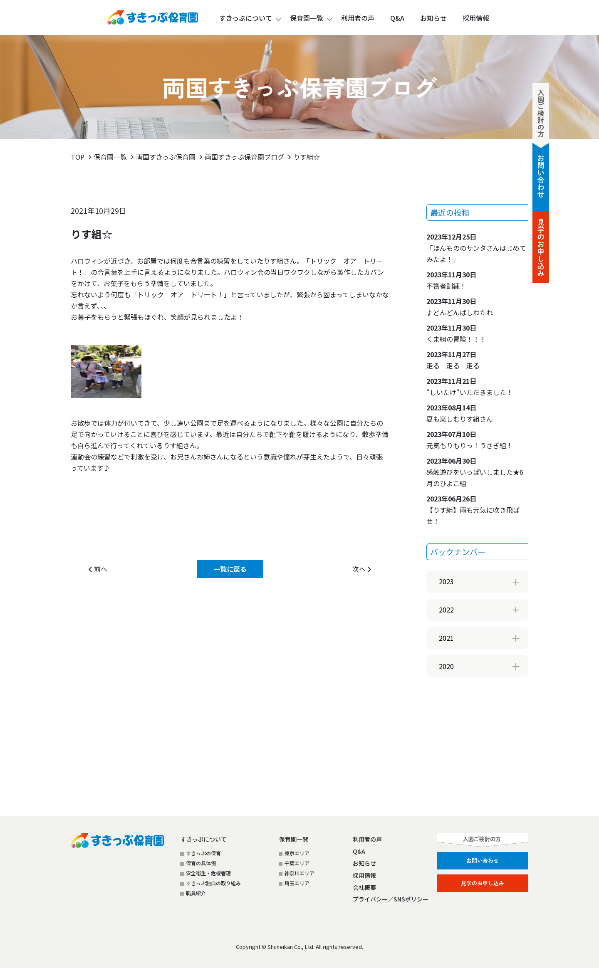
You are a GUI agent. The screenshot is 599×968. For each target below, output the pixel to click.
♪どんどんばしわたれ (459, 306)
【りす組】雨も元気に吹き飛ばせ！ (473, 510)
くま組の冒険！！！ (456, 333)
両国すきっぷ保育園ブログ (244, 157)
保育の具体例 (201, 863)
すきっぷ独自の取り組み (213, 883)
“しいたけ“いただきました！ (469, 386)
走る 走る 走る (453, 359)
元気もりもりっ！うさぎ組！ (469, 439)
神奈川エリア (299, 873)
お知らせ (364, 863)
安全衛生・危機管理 (208, 873)
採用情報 (364, 875)
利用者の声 (367, 839)
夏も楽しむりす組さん (459, 413)
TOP (77, 157)
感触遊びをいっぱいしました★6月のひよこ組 (474, 472)
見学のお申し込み (482, 883)
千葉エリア (297, 863)
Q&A (359, 851)
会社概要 (364, 887)
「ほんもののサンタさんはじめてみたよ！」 (476, 248)
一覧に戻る (230, 569)
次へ (361, 569)
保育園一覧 (306, 18)
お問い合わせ (482, 860)
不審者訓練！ (451, 280)
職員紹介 (196, 892)
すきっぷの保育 (203, 853)
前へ (98, 569)
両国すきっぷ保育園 (166, 157)
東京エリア (297, 853)
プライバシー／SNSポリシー (390, 899)
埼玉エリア (297, 883)
